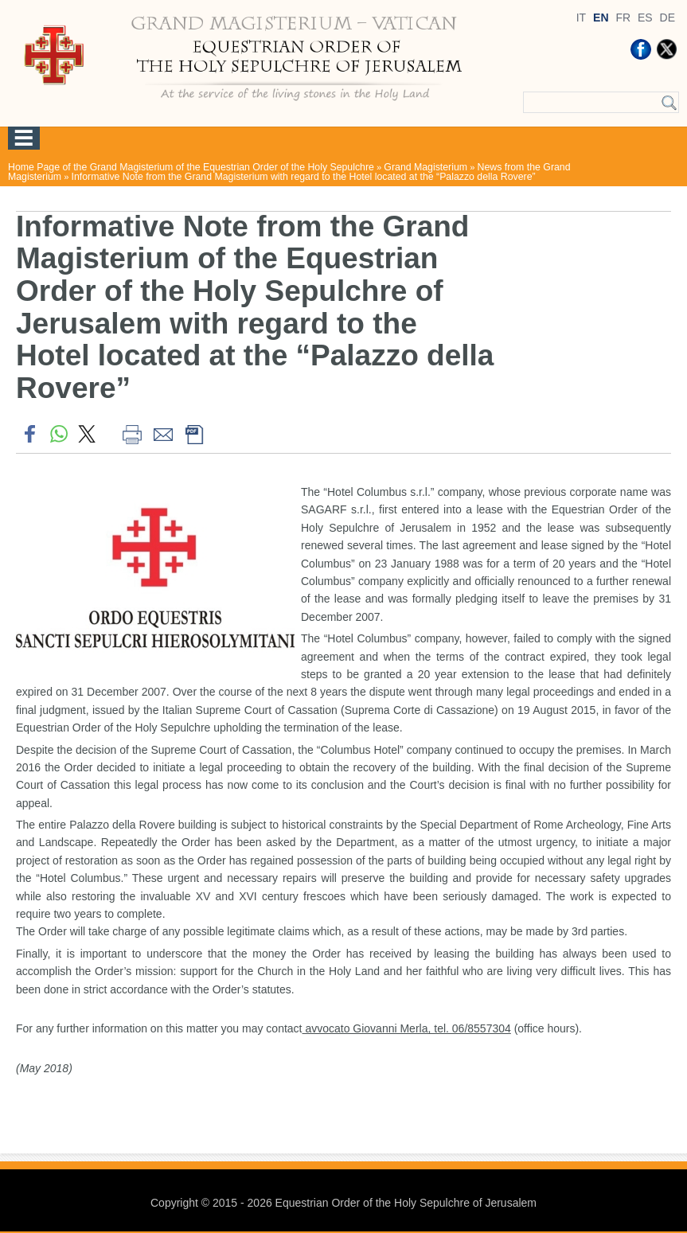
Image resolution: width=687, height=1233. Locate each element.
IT (581, 17)
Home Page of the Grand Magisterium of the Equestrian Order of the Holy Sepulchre (191, 167)
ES (645, 17)
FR (622, 17)
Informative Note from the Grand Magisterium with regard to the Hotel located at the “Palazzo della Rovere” (304, 176)
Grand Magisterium (425, 167)
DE (667, 17)
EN (600, 17)
